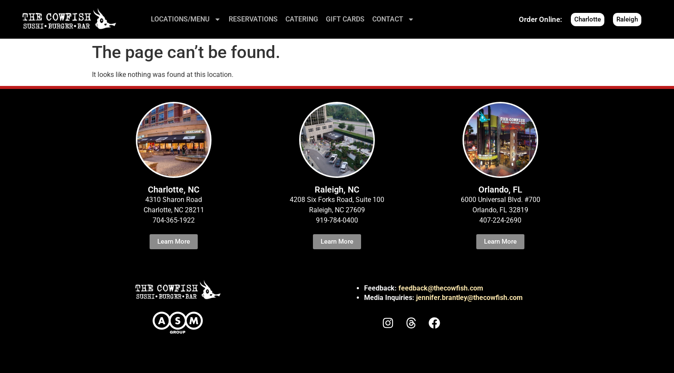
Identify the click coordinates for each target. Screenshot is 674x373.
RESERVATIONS (253, 19)
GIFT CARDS (345, 19)
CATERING (301, 19)
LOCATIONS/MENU (186, 19)
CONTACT (393, 19)
